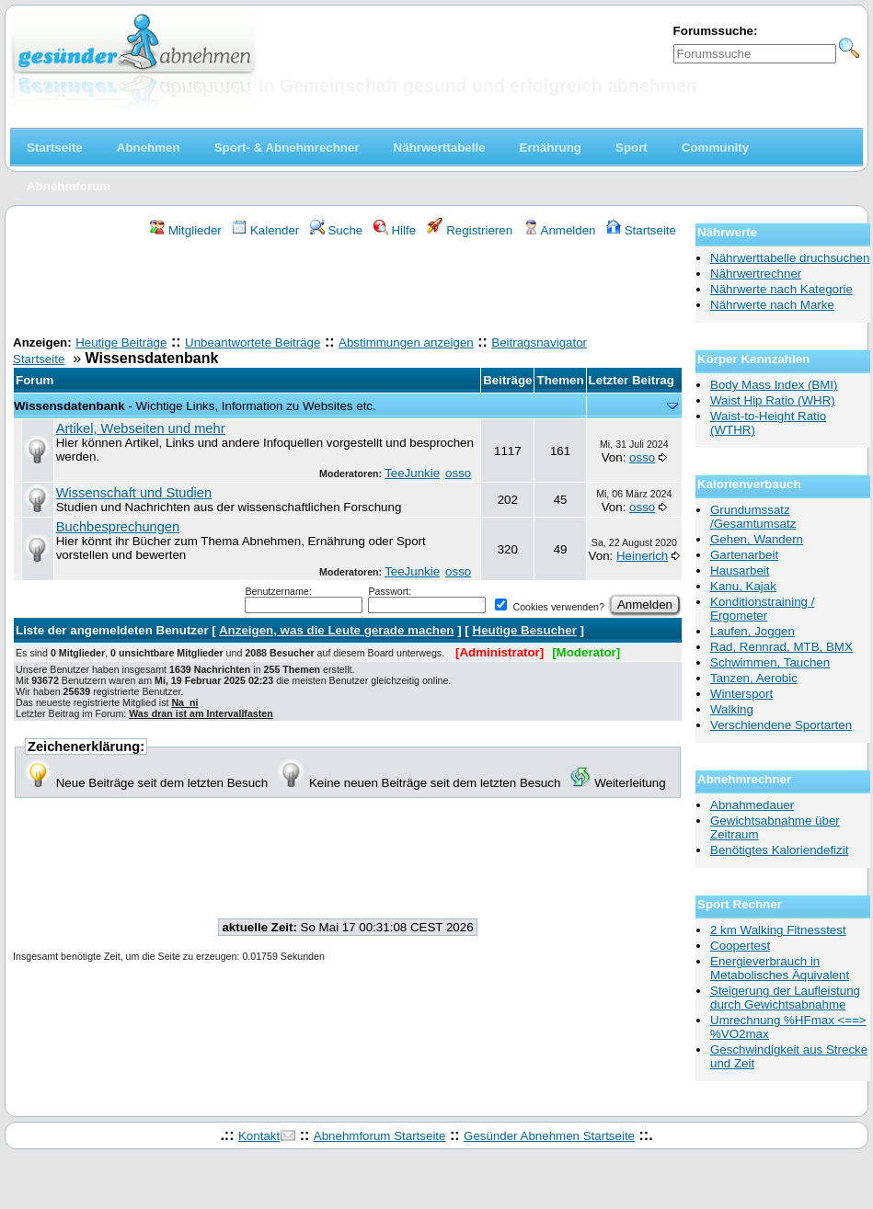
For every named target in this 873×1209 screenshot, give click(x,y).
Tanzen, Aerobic (754, 678)
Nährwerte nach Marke (772, 305)
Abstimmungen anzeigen (406, 342)
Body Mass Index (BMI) (774, 385)
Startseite (641, 230)
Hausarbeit (739, 570)
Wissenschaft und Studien (134, 492)
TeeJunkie (412, 473)
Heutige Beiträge (121, 342)
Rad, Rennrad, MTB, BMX (781, 647)
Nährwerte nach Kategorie (781, 289)
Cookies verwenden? (549, 606)
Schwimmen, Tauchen (770, 662)
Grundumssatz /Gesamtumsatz (753, 516)
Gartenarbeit (744, 555)
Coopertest (740, 945)
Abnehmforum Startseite (380, 1136)
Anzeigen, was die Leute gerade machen (336, 630)
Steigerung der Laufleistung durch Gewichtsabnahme (785, 997)
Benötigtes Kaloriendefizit (779, 850)
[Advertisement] (348, 288)
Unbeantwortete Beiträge (252, 342)
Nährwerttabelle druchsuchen (789, 258)
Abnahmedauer (752, 805)
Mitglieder (185, 230)
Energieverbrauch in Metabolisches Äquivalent (779, 968)
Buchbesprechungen (117, 526)
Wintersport (741, 694)
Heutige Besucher (525, 630)
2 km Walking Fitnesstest (778, 930)
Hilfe (394, 230)
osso (458, 473)
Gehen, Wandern (756, 539)
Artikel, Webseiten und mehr (140, 428)
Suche (336, 230)
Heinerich (642, 556)
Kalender (265, 230)
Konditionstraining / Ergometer (762, 608)
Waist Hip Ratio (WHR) (772, 400)
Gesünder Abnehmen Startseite (549, 1136)
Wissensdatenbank (69, 406)
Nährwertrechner (755, 273)
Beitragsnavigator (539, 342)
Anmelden (559, 230)
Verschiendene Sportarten (781, 725)
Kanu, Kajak (743, 586)
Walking (731, 709)
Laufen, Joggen (752, 631)
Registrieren (470, 230)
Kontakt (259, 1136)
